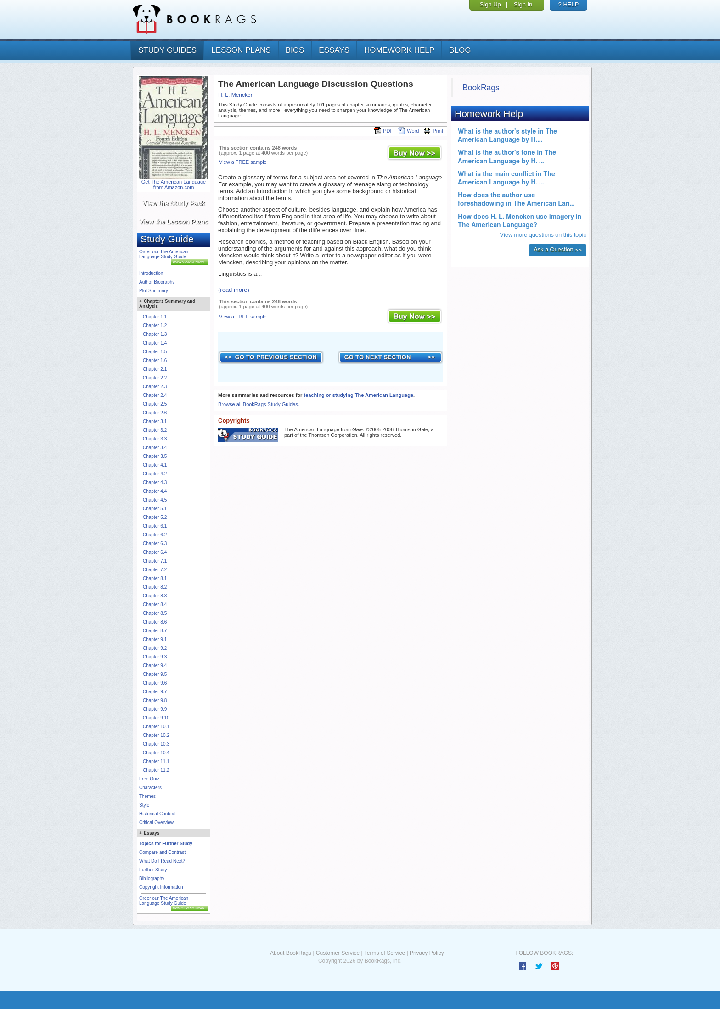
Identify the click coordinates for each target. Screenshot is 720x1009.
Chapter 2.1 (155, 369)
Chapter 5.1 (155, 508)
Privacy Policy (427, 953)
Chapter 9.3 (155, 656)
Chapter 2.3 (155, 386)
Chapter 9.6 (155, 683)
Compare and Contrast (162, 852)
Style (144, 805)
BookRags (481, 87)
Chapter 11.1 (156, 761)
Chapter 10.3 (156, 744)
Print (433, 131)
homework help (399, 50)
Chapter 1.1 (155, 316)
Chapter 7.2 (155, 569)
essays (334, 50)
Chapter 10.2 (156, 735)
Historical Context (157, 813)
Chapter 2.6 (155, 412)
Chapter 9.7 (155, 691)
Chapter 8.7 (155, 630)
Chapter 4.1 (155, 465)
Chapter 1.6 (155, 360)
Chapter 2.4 (155, 395)
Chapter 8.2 (155, 587)
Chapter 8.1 (155, 578)
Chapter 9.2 (155, 648)
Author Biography (156, 281)
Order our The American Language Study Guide (163, 254)
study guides (167, 50)
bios (295, 50)
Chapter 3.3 (155, 438)
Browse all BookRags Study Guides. (258, 404)
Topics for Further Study (165, 843)
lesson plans (240, 50)
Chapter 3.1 (155, 421)
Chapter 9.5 (155, 674)
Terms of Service (384, 953)
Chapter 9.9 (155, 709)
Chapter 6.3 (155, 543)
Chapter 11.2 (156, 770)
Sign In (523, 4)
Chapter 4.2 (155, 473)
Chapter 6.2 (155, 534)
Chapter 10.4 (156, 752)
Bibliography (151, 878)
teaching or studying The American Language (358, 395)
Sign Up (490, 4)
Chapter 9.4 (155, 665)
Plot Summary (153, 290)
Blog (460, 50)
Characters (150, 787)
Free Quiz (149, 778)
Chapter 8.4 (155, 604)
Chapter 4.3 (155, 482)
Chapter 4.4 (155, 491)
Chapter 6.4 (155, 552)
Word (408, 131)
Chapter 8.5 (155, 613)
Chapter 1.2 (155, 325)
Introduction (151, 273)
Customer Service (338, 953)
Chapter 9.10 (156, 717)
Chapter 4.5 (155, 499)
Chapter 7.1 (155, 560)
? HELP (568, 4)
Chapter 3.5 (155, 456)
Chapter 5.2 (155, 517)
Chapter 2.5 (155, 404)
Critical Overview (156, 822)
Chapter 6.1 (155, 526)
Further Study (153, 869)
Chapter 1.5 (155, 351)
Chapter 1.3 (155, 334)
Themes (147, 796)
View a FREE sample (243, 162)
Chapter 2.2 (155, 377)
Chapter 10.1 (156, 726)
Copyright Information (161, 887)
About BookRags (290, 953)
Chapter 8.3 (155, 595)
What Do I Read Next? (162, 861)
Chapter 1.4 (155, 343)
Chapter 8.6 (155, 621)
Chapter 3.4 (155, 447)
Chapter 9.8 (155, 700)
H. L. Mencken (235, 95)
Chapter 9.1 (155, 639)
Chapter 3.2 (155, 430)
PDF (383, 131)
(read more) (233, 289)
